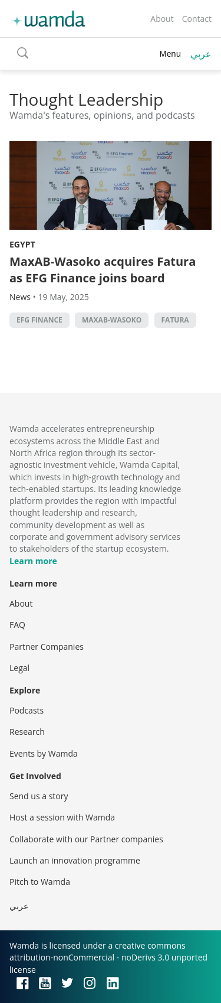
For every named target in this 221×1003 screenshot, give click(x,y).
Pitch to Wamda (39, 881)
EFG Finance (39, 320)
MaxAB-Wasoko (111, 320)
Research (27, 731)
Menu (170, 53)
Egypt (22, 244)
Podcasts (26, 710)
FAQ (17, 624)
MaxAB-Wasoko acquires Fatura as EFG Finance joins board (102, 269)
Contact (197, 18)
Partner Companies (46, 646)
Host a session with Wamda (62, 817)
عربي (201, 53)
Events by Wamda (43, 753)
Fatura (175, 320)
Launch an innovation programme (74, 860)
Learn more (33, 560)
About (161, 18)
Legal (19, 667)
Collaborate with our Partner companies (86, 839)
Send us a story (38, 796)
